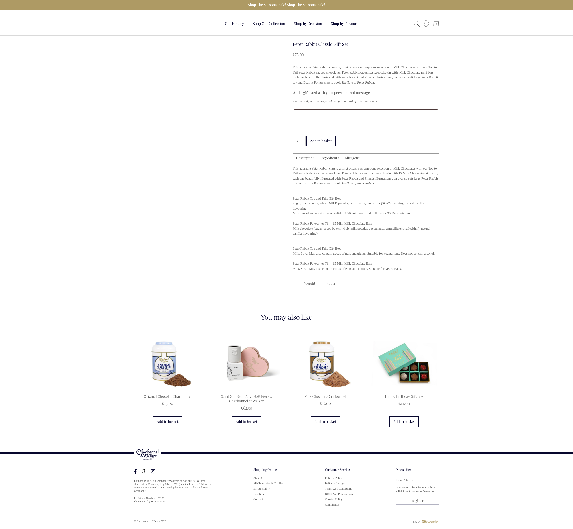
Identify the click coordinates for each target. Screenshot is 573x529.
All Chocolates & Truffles (268, 483)
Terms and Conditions (338, 488)
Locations (259, 494)
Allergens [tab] (352, 158)
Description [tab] (305, 158)
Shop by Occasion (308, 23)
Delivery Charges (335, 483)
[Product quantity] (299, 141)
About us (258, 478)
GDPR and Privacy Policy (340, 494)
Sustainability (261, 488)
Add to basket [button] (167, 421)
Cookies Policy (334, 499)
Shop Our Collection (269, 23)
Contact (258, 499)
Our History (234, 23)
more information (423, 491)
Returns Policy (334, 478)
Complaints (332, 504)
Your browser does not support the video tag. (150, 22)
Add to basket (321, 141)
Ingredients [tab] (329, 158)
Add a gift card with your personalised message (331, 92)
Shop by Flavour (344, 23)
